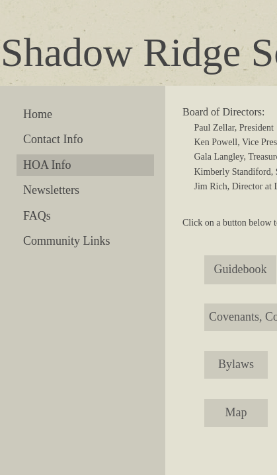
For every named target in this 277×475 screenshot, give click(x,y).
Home (37, 114)
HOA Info (47, 165)
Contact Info (53, 139)
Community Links (66, 240)
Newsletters (51, 190)
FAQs (37, 215)
